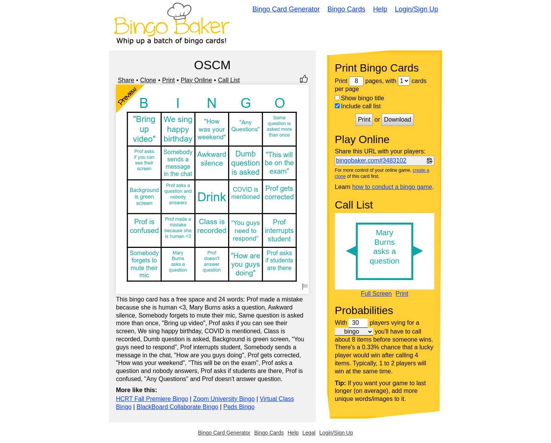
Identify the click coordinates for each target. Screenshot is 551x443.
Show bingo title (359, 98)
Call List (229, 80)
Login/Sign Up (416, 9)
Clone (148, 80)
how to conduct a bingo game (392, 187)
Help (380, 9)
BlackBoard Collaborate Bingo (177, 407)
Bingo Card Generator (286, 9)
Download (397, 119)
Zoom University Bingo (224, 399)
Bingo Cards (346, 9)
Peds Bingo (238, 407)
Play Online (196, 80)
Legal (308, 432)
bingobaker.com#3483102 (371, 160)
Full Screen (376, 294)
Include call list (358, 106)
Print (168, 80)
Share (126, 80)
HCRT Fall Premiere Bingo (152, 399)
